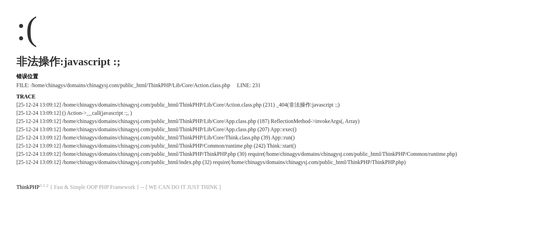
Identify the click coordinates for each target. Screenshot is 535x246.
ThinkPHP (28, 187)
